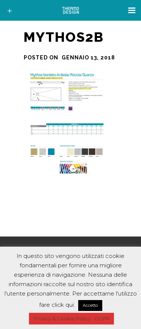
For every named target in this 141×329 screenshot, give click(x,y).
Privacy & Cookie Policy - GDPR (71, 318)
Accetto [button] (90, 305)
